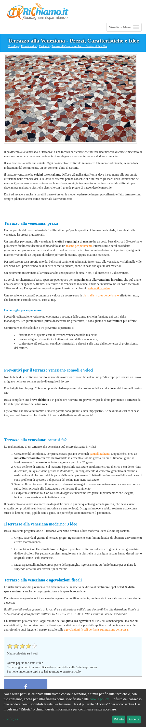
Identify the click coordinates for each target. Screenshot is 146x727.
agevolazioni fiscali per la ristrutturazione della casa (96, 629)
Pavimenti (44, 46)
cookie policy (99, 699)
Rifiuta (119, 719)
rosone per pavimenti (79, 246)
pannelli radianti (100, 453)
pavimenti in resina (98, 288)
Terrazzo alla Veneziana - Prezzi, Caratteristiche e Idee (79, 46)
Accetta (133, 719)
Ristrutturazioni (29, 46)
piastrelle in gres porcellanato (101, 295)
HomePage (13, 46)
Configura (11, 719)
